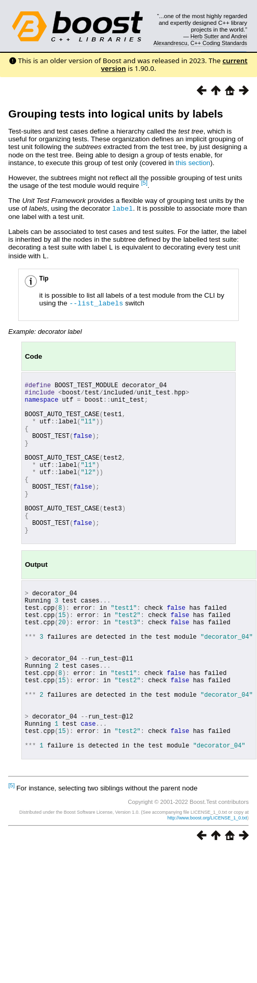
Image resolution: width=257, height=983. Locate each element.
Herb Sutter (205, 36)
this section (192, 163)
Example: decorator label (45, 329)
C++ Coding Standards (219, 43)
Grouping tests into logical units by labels (115, 114)
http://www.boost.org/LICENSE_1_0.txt (207, 882)
